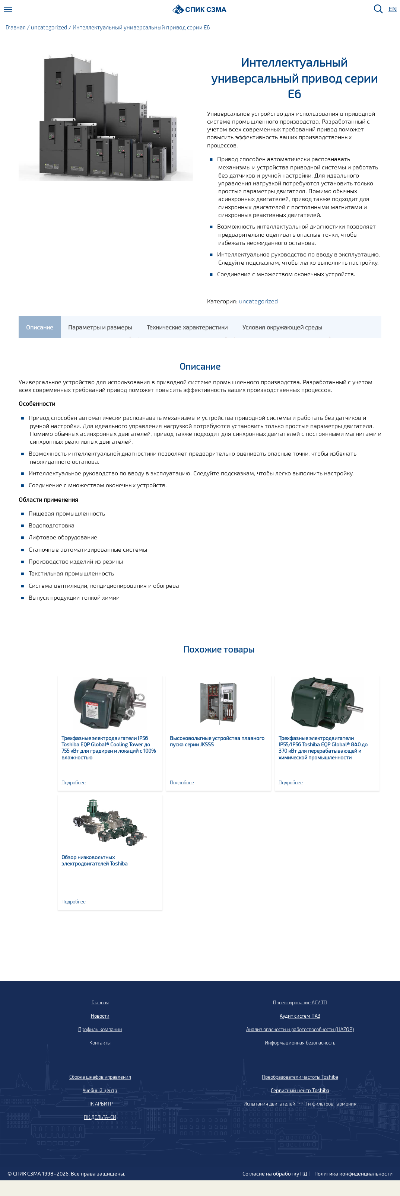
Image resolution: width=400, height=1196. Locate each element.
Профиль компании (100, 1029)
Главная (16, 27)
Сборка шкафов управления (100, 1077)
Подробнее (73, 782)
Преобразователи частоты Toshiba (300, 1077)
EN (392, 9)
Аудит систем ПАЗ (300, 1016)
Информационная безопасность (300, 1043)
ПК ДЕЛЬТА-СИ (100, 1117)
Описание (39, 327)
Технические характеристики (187, 327)
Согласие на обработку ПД (274, 1173)
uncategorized (49, 27)
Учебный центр (100, 1090)
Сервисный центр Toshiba (300, 1090)
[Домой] (199, 9)
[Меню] (8, 9)
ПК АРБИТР (100, 1104)
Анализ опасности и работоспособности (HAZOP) (300, 1029)
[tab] (40, 327)
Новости (100, 1016)
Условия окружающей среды (282, 327)
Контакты (100, 1043)
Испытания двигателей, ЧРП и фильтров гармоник (300, 1104)
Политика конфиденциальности (353, 1173)
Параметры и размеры (100, 327)
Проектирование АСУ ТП (300, 1002)
